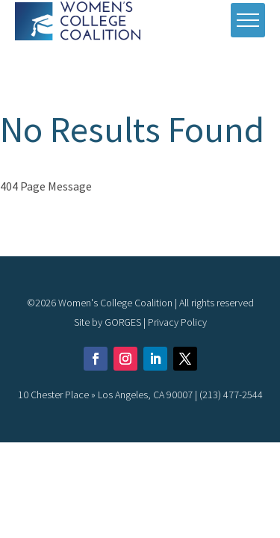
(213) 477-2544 (231, 394)
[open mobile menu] (248, 20)
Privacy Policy (177, 322)
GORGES (123, 322)
